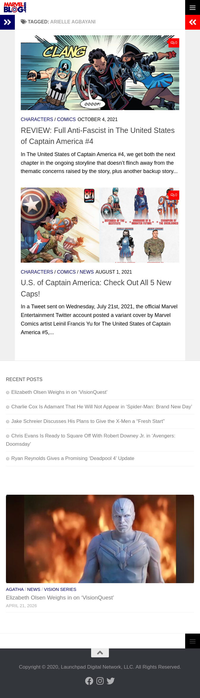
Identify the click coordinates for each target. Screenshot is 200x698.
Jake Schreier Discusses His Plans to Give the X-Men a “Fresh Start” (88, 421)
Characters (37, 119)
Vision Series (60, 589)
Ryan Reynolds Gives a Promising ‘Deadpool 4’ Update (72, 458)
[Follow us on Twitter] (111, 681)
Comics (66, 119)
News (87, 272)
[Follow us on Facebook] (89, 681)
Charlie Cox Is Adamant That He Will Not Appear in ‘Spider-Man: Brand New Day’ (101, 407)
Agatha (14, 589)
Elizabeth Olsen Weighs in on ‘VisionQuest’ (59, 392)
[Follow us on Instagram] (100, 681)
